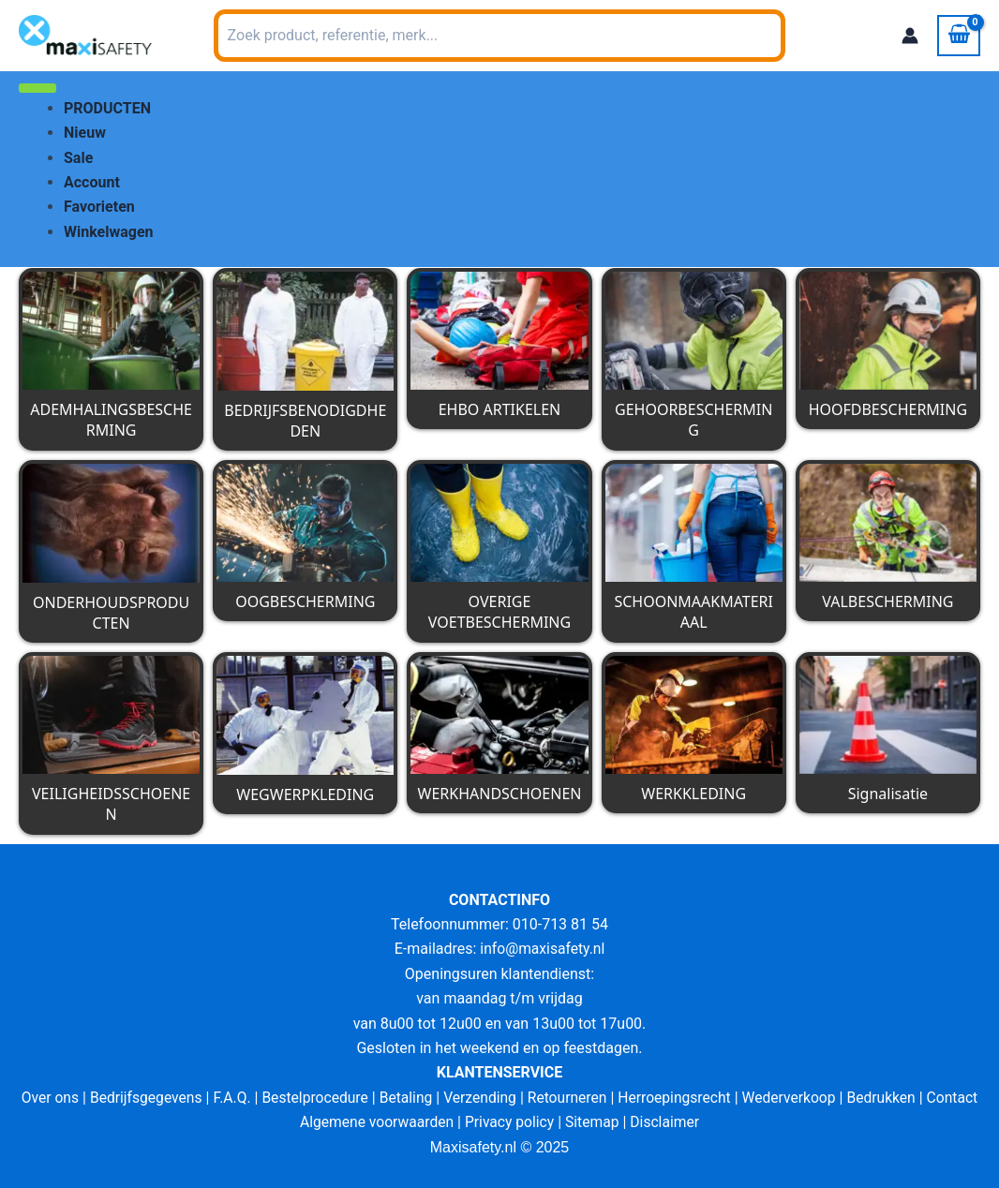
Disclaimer (668, 1122)
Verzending (479, 1097)
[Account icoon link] (910, 35)
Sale (78, 158)
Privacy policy (510, 1122)
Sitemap (594, 1122)
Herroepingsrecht (678, 1097)
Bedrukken (889, 1097)
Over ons (40, 1097)
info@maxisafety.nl (542, 949)
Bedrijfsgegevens (139, 1097)
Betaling (404, 1097)
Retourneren (568, 1097)
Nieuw (85, 132)
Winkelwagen (109, 232)
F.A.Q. (226, 1097)
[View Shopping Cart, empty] (958, 35)
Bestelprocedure (311, 1097)
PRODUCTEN (107, 108)
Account (92, 182)
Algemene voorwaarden (374, 1122)
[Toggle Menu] (37, 88)
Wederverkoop (794, 1097)
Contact (961, 1097)
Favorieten (99, 206)
